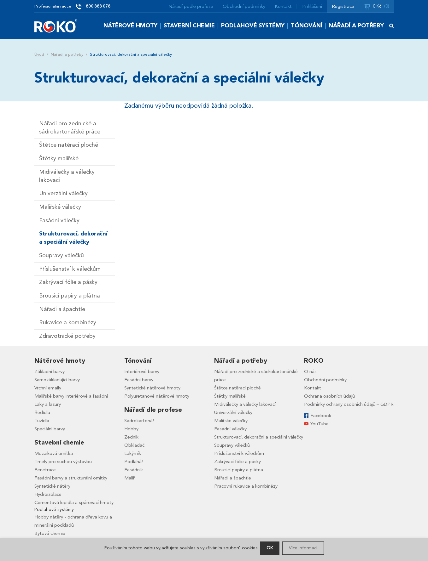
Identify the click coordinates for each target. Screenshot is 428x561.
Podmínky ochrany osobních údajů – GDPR (349, 404)
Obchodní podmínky (244, 6)
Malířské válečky (60, 207)
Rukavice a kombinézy (67, 322)
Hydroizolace (48, 494)
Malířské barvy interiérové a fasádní (71, 396)
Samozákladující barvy (57, 380)
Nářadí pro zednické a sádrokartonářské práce (69, 128)
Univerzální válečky (63, 193)
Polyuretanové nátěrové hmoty (156, 396)
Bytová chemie (49, 533)
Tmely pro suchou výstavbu (63, 461)
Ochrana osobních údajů (329, 396)
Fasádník (133, 470)
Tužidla (41, 420)
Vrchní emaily (47, 388)
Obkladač (134, 445)
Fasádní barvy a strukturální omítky (70, 478)
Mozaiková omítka (53, 453)
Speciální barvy (49, 429)
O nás (310, 371)
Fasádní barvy (138, 380)
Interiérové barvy (141, 371)
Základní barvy (49, 371)
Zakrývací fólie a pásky (68, 282)
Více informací (303, 548)
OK (270, 548)
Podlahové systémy (252, 26)
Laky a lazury (47, 404)
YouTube (319, 424)
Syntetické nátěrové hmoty (152, 388)
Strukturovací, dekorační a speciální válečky (73, 238)
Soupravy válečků (61, 255)
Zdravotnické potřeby (67, 336)
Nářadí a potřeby (356, 26)
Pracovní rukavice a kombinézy (246, 486)
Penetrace (45, 470)
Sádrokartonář (139, 420)
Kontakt (283, 6)
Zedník (131, 437)
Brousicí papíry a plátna (69, 296)
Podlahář (133, 461)
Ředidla (42, 412)
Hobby (131, 429)
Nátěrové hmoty (130, 26)
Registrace (343, 6)
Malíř (129, 478)
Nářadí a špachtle (62, 309)
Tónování (306, 26)
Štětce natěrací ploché (68, 145)
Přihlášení (312, 6)
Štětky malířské (59, 158)
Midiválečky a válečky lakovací (67, 176)
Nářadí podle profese (190, 6)
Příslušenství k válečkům (70, 269)
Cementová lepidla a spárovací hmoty (74, 502)
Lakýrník (132, 453)
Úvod (39, 54)
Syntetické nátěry (52, 486)
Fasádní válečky (59, 220)
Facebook (320, 415)
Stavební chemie (189, 26)
